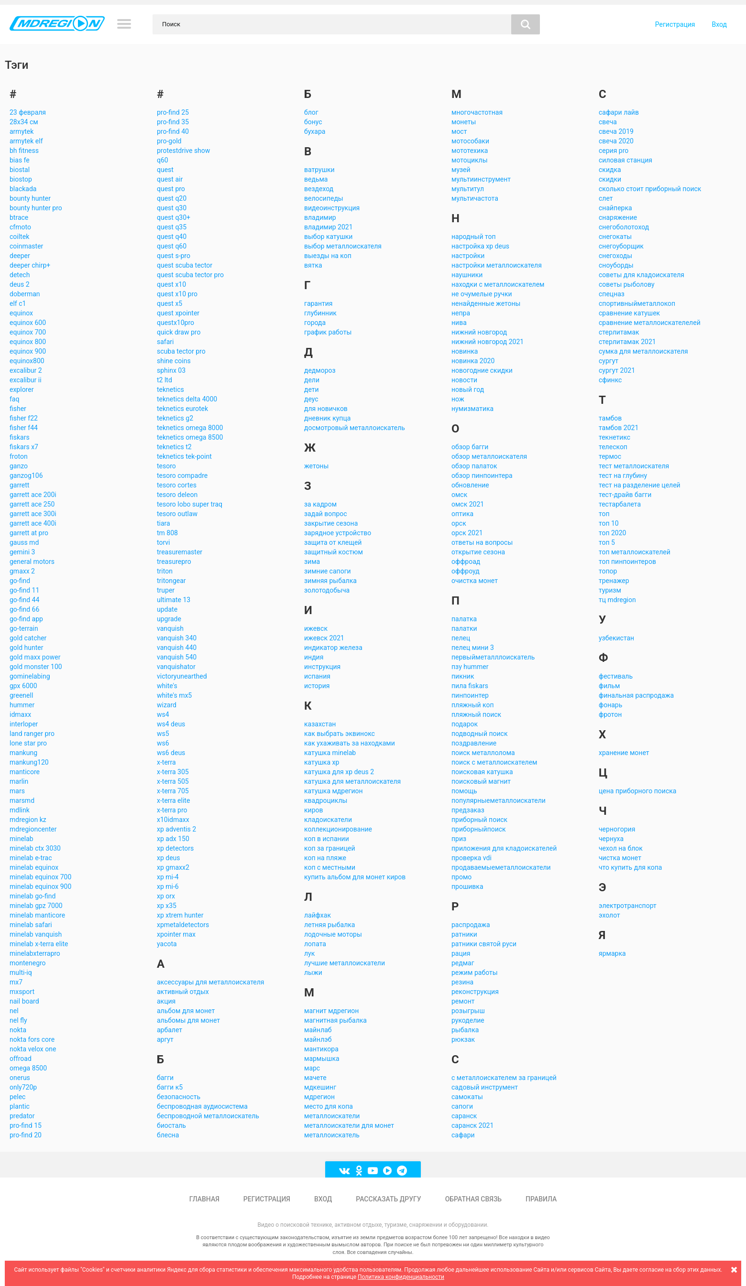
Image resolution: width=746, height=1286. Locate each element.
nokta (18, 1030)
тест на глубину (623, 475)
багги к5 (170, 1087)
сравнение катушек (629, 313)
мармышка (322, 1058)
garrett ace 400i (33, 523)
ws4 (163, 714)
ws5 (163, 733)
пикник (462, 676)
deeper (20, 255)
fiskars (20, 437)
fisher (18, 408)
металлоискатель (332, 1135)
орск (458, 523)
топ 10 (609, 523)
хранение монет (624, 752)
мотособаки (470, 141)
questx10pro (175, 322)
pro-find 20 (26, 1135)
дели (311, 380)
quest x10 (171, 284)
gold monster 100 (36, 666)
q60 (162, 160)
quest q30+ (173, 217)
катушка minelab (330, 752)
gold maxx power (35, 657)
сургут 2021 (617, 370)
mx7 (16, 982)
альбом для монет (186, 1011)
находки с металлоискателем (498, 284)
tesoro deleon (177, 494)
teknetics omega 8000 (190, 428)
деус (311, 399)
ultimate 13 (173, 600)
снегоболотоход (624, 227)
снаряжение (618, 217)
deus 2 (20, 284)
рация (461, 953)
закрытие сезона (331, 523)
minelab (21, 839)
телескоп (613, 447)
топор (608, 571)
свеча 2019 (616, 131)
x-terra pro (172, 810)
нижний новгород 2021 (487, 342)
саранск (464, 1116)
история (316, 686)
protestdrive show (183, 150)
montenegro (28, 963)
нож (457, 399)
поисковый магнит (481, 781)
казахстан (320, 724)
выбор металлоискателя (343, 246)
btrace (19, 217)
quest (165, 169)
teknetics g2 (175, 418)
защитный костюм (333, 552)
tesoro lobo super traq (189, 504)
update (167, 609)
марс (312, 1068)
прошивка (467, 886)
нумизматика (472, 408)
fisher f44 (24, 428)
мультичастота (474, 198)
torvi (163, 542)
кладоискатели (328, 819)
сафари (463, 1135)
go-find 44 (24, 600)
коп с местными (329, 867)
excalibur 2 (26, 370)
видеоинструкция (332, 208)
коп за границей (329, 848)
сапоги (462, 1106)
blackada (23, 189)
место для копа (328, 1106)
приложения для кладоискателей (504, 848)
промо (461, 877)
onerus (20, 1077)
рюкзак (463, 1039)
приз (458, 839)
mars (17, 791)
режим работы (474, 972)
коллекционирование (338, 829)
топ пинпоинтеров (627, 561)
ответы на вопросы (482, 542)
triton (165, 571)
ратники (464, 934)
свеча (608, 122)
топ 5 (607, 542)
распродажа (470, 925)
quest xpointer (178, 313)
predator (22, 1116)
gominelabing (30, 676)
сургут (608, 361)
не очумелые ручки (481, 294)
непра (460, 313)
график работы (327, 332)
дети (311, 389)
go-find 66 (24, 609)
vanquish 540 (177, 657)
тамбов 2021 (618, 428)
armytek (21, 131)
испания (317, 676)
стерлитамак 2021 (627, 342)
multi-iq (21, 972)
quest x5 (169, 303)
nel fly (18, 1020)
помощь (464, 791)
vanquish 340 (177, 638)
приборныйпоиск (478, 829)
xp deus (168, 858)
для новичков (326, 408)
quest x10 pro (177, 294)
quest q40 (171, 236)
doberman (25, 294)
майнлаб (318, 1030)
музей (461, 169)
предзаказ (467, 810)
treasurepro (174, 561)
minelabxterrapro (35, 953)
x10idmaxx (173, 819)
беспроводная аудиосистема (202, 1106)
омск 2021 (467, 504)
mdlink (20, 810)
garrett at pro (29, 533)
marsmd (22, 800)
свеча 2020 (616, 141)
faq (14, 399)
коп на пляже (325, 858)
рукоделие (467, 1020)
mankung (23, 752)
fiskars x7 (24, 447)
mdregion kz (28, 819)
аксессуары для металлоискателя (210, 982)
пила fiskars (469, 686)
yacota (167, 944)
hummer (22, 705)
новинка (464, 351)
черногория (617, 829)
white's (167, 686)
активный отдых (183, 991)
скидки (610, 179)
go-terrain (24, 628)
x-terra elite (173, 800)
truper (166, 590)
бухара (314, 131)
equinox (21, 313)
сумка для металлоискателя (643, 351)
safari (165, 342)
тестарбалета (620, 504)
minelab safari (31, 925)
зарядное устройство (337, 533)
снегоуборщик (621, 246)
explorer (21, 389)
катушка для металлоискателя (352, 781)
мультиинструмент (481, 179)
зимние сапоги (327, 571)
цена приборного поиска (637, 791)
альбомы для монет (188, 1020)
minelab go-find (32, 896)
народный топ (473, 236)
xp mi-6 (168, 886)
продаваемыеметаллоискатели (501, 867)
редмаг (462, 963)
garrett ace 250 (32, 504)
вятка (313, 265)
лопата (315, 944)
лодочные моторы (333, 934)
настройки (467, 255)
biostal (20, 169)
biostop (21, 179)
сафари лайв (619, 112)
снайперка (615, 208)
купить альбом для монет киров (355, 877)
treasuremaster (179, 552)
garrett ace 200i (33, 494)
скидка (610, 169)
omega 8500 (28, 1068)
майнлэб (318, 1039)
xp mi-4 (168, 877)
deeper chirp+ (30, 265)
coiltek (19, 236)
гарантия (318, 303)
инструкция (322, 666)
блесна (168, 1135)
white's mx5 (174, 695)
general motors (32, 561)
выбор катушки (328, 236)
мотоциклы (469, 160)
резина (462, 982)
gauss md (24, 542)
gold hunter (27, 647)
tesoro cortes (177, 485)
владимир (320, 217)
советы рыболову (627, 284)
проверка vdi (471, 858)
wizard (166, 705)
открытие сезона (478, 552)
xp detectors (175, 848)
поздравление (473, 743)
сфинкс (610, 380)
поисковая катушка (482, 772)
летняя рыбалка (329, 925)
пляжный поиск (476, 714)
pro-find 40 (173, 131)
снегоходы (615, 255)
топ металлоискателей (634, 552)
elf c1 (18, 303)
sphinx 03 (171, 370)
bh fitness (24, 150)
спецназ (612, 294)
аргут (165, 1039)
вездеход (318, 189)
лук (309, 953)
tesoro (166, 466)
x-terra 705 (173, 791)
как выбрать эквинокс (339, 733)
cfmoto (20, 227)
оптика (462, 514)
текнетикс (614, 437)
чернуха (611, 839)
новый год (467, 389)
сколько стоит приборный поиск (650, 189)
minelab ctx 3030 (35, 848)
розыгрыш (468, 1011)
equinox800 (27, 361)
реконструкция (475, 991)
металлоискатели (332, 1116)
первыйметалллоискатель (493, 657)
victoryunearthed (182, 676)
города (315, 322)
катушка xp (321, 762)
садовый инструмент (484, 1087)
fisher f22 (24, 418)
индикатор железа (333, 647)
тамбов (610, 418)
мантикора (321, 1049)
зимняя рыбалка (330, 580)
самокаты (467, 1097)
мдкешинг (320, 1087)
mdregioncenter (33, 829)
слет (606, 198)
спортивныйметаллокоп (637, 303)
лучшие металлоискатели (344, 963)
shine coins (174, 361)
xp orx (166, 896)
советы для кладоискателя (641, 275)
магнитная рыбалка (335, 1020)
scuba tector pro (181, 351)
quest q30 (171, 208)
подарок (464, 724)
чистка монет (620, 858)
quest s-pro (173, 255)
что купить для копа (630, 867)
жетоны (316, 466)
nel (14, 1011)
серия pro (613, 150)
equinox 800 (28, 342)
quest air (170, 179)
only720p (23, 1087)
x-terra (166, 762)
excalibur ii (26, 380)
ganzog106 (26, 475)
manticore (25, 772)
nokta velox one (33, 1049)
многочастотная (477, 112)
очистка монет (474, 580)
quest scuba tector (184, 265)
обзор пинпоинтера (482, 475)
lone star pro (28, 743)
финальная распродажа (636, 695)
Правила (541, 1199)
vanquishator (176, 666)
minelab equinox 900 (40, 886)
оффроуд (465, 571)
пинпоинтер (470, 695)
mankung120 (29, 762)
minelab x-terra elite (39, 944)
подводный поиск (479, 733)
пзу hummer (469, 666)
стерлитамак (619, 332)
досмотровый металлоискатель (354, 428)
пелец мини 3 (472, 647)
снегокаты (615, 236)
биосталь (171, 1125)
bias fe (20, 160)
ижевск (316, 628)
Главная (204, 1199)
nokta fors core (32, 1039)
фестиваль (616, 676)
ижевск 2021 (324, 638)
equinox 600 (28, 322)
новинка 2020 (472, 361)
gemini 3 (22, 552)
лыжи (313, 972)
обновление (470, 485)
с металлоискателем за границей (504, 1077)
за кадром (320, 504)
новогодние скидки (482, 370)
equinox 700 (28, 332)
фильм (609, 686)
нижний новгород (479, 332)
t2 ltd (164, 380)
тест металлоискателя (634, 466)
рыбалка (465, 1030)
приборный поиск (479, 819)
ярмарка (612, 953)
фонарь (610, 705)
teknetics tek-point (184, 456)
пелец (460, 638)
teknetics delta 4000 (187, 399)
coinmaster (26, 246)
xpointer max (176, 934)
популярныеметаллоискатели (498, 800)
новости (464, 380)
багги (165, 1077)
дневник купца (327, 418)
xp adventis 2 (176, 829)
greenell (21, 695)
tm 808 (167, 533)
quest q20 (171, 198)
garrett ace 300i (33, 514)
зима (312, 561)
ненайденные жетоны (485, 303)
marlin (19, 781)
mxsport (22, 991)
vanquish (170, 628)
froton (19, 456)
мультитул (467, 189)
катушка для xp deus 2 (339, 772)
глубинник (320, 313)
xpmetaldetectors (183, 925)
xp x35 (166, 905)
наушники (467, 275)
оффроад (465, 561)
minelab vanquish (36, 934)
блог (311, 112)
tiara (163, 523)
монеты (463, 122)
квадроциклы (325, 800)
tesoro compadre (182, 475)
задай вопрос (325, 514)
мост (459, 131)
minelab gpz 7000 (36, 905)
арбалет (169, 1030)
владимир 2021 (328, 227)
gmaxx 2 (22, 571)
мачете (315, 1077)
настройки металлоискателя (496, 265)
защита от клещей (333, 542)
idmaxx (20, 714)
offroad (21, 1058)
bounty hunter (30, 198)
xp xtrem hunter (180, 915)
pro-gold (169, 141)
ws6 (163, 743)
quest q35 (171, 227)
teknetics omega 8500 (190, 437)
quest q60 (171, 246)
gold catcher (28, 638)
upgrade (169, 619)
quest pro (171, 189)
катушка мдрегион (333, 791)
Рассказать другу (388, 1199)
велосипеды (323, 198)
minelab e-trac (31, 858)
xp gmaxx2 (173, 867)
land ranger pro (32, 733)
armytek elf (26, 141)
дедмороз (320, 370)
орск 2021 (467, 533)
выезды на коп (327, 255)
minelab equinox (34, 867)
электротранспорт (628, 905)
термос (610, 456)
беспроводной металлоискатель (208, 1116)
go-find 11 (24, 590)
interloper (24, 724)
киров (313, 810)
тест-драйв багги (625, 494)
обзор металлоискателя (489, 456)
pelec (17, 1097)
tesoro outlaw (177, 514)
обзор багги (469, 447)
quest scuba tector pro (190, 275)
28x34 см (24, 122)
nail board (24, 1001)
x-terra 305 (173, 772)
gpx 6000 (23, 686)
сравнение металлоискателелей (650, 322)
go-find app (26, 619)
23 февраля (28, 112)
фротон (610, 714)
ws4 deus (171, 724)
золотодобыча (327, 590)
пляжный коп (472, 705)
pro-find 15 (26, 1125)
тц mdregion (617, 600)
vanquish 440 (177, 647)
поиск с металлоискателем (494, 762)
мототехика (469, 150)
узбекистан (616, 638)
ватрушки (319, 169)
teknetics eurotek (182, 408)
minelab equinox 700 (40, 877)
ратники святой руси (483, 944)
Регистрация (675, 24)
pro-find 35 (173, 122)
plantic (20, 1106)
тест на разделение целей (639, 485)
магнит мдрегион (331, 1011)
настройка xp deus (480, 246)
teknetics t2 (174, 447)
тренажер (614, 580)
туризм (610, 590)
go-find (20, 580)
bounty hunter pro (36, 208)
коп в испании (326, 839)
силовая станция (625, 160)
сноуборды (616, 265)
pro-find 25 (173, 112)
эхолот (609, 915)
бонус (313, 122)
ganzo (19, 466)
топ (604, 514)
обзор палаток (474, 466)
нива (459, 322)
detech (20, 275)
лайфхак (317, 915)
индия (313, 657)
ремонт (462, 1001)
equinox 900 (28, 351)
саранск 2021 (472, 1125)
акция (166, 1001)
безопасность (178, 1097)
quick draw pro (178, 332)
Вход (719, 24)
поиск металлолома (483, 752)
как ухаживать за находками (349, 743)
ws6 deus (171, 752)
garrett (19, 485)
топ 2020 (612, 533)
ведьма (316, 179)
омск (459, 494)
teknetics (170, 389)
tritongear (171, 580)
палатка (464, 619)
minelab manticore (37, 915)
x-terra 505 (173, 781)
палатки (464, 628)
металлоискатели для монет (349, 1125)
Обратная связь (473, 1199)
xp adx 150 (173, 839)
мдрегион (319, 1097)
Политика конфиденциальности (401, 1277)
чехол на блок (621, 848)
